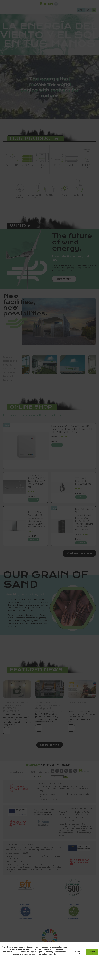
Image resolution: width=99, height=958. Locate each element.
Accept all (92, 952)
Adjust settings (78, 952)
